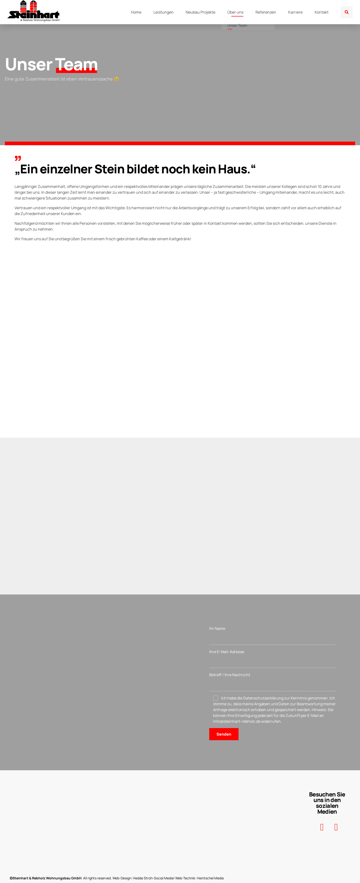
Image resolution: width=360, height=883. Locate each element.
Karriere (295, 12)
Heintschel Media (210, 878)
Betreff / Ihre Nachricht (272, 681)
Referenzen (266, 12)
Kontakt (321, 12)
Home (136, 12)
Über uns (235, 12)
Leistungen (163, 12)
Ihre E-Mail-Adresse (272, 658)
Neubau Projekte (200, 12)
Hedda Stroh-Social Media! (154, 878)
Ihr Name (272, 635)
